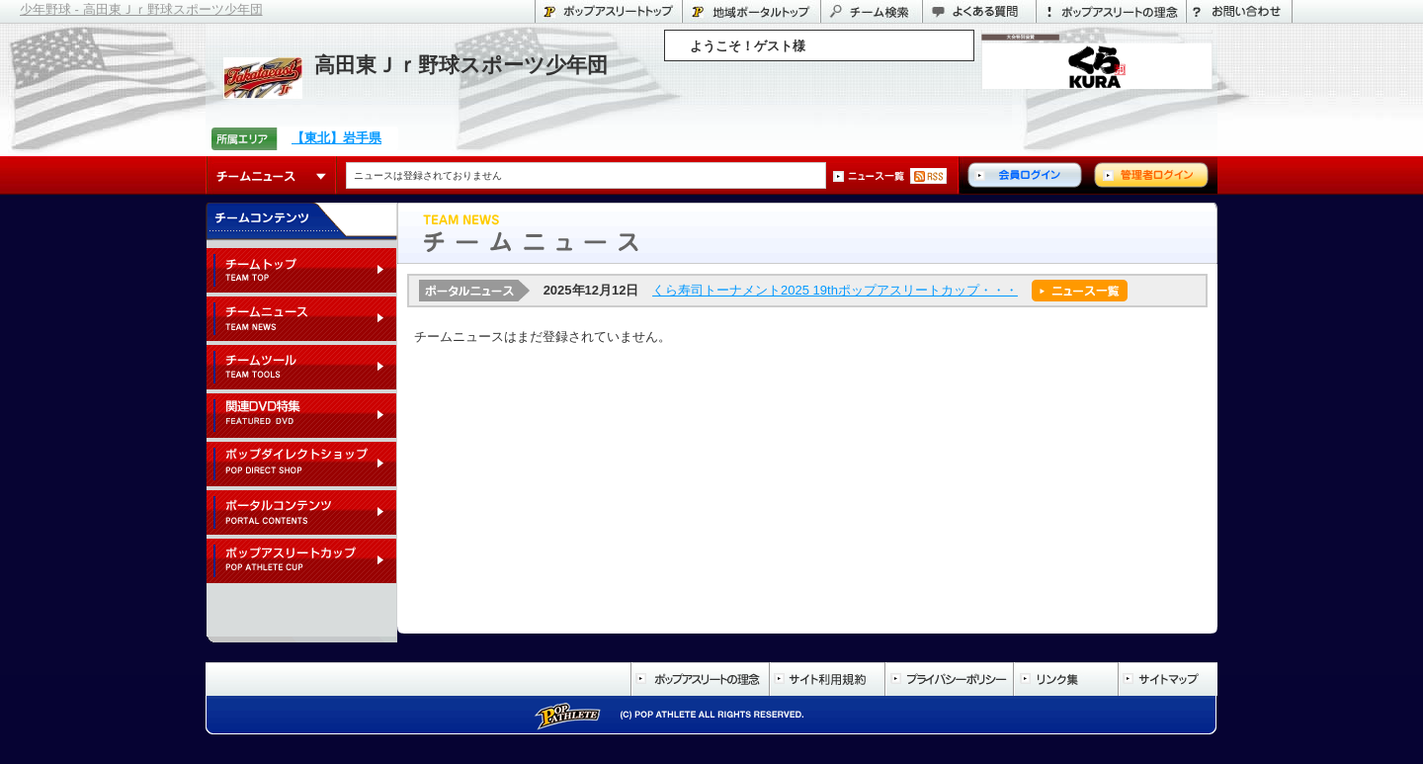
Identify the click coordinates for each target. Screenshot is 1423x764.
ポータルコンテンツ (301, 513)
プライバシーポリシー (948, 679)
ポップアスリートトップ (608, 11)
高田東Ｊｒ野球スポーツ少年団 (461, 64)
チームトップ (301, 271)
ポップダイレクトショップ (301, 465)
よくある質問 (979, 11)
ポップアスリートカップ (301, 562)
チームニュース (271, 175)
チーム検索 (871, 11)
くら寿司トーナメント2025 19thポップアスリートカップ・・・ (835, 290)
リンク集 (1065, 679)
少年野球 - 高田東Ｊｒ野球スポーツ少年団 (141, 9)
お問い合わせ (1239, 11)
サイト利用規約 (826, 679)
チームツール (301, 368)
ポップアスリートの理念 (1111, 11)
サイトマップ (1167, 679)
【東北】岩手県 (336, 137)
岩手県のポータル (751, 11)
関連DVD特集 (301, 416)
